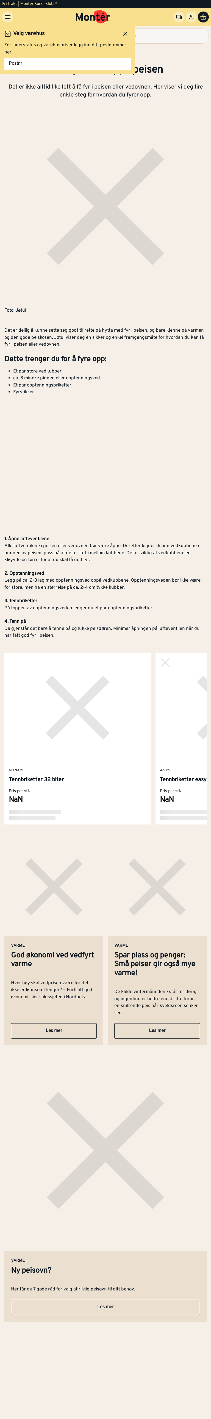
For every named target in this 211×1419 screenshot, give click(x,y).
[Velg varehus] (179, 17)
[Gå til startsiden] (93, 17)
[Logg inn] (191, 17)
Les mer (54, 1031)
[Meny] (7, 17)
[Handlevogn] (203, 17)
